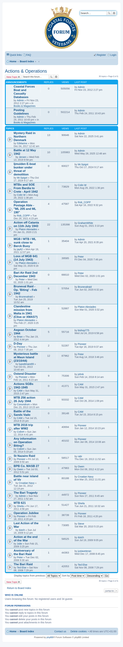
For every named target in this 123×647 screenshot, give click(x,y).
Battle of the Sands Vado (22, 413)
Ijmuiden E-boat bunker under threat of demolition (25, 169)
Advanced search (114, 13)
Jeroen (22, 157)
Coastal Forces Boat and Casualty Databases (24, 92)
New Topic (11, 76)
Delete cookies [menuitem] (79, 631)
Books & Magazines (24, 106)
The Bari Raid (23, 564)
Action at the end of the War (26, 538)
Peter (81, 256)
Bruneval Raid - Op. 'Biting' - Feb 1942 (25, 290)
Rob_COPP (23, 215)
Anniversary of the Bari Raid (24, 552)
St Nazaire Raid (24, 456)
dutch (22, 530)
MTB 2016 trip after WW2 (23, 426)
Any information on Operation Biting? (25, 442)
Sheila (20, 506)
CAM (19, 390)
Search (109, 13)
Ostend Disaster (25, 373)
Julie (19, 543)
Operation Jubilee (26, 513)
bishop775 (83, 330)
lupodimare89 (26, 364)
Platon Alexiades (28, 229)
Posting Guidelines (21, 111)
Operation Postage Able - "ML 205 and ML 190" (25, 207)
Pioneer (21, 346)
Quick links (16, 55)
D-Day (18, 343)
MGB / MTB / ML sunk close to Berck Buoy (25, 242)
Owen (20, 469)
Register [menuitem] (101, 55)
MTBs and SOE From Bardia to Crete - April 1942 (26, 188)
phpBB (50, 637)
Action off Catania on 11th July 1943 (26, 224)
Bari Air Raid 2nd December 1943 (25, 274)
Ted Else (21, 567)
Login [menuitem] (113, 55)
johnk (81, 374)
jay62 (20, 249)
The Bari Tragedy (26, 492)
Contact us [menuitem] (60, 631)
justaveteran (84, 551)
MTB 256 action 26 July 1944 (24, 399)
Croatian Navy (26, 483)
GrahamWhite (85, 223)
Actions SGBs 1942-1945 (23, 385)
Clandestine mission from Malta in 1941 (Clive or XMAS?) (26, 312)
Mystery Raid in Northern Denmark (25, 136)
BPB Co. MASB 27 (26, 466)
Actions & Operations (26, 71)
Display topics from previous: (37, 575)
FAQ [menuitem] (28, 55)
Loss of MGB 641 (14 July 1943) (26, 258)
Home (13, 61)
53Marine (22, 143)
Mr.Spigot (22, 177)
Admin (20, 100)
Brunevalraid (26, 296)
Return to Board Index (19, 588)
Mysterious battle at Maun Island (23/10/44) (26, 357)
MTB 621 (20, 503)
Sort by (73, 575)
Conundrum (23, 404)
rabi (80, 456)
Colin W (21, 195)
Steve (81, 523)
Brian (20, 336)
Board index (27, 61)
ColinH (20, 431)
